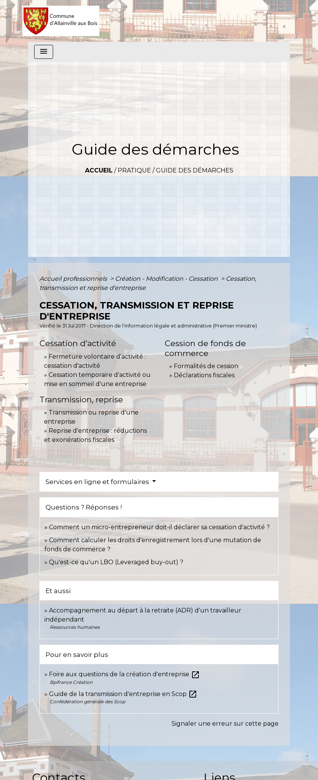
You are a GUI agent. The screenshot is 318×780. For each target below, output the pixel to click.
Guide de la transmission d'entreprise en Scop (123, 694)
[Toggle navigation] (43, 52)
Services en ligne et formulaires (98, 482)
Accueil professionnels (74, 278)
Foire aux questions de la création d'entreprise (124, 674)
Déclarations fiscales (204, 375)
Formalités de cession (206, 366)
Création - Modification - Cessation (167, 278)
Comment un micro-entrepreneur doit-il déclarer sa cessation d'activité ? (159, 527)
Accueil (99, 170)
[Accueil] (60, 21)
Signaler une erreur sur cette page (225, 723)
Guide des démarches (194, 170)
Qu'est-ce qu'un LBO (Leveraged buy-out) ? (116, 562)
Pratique (134, 170)
